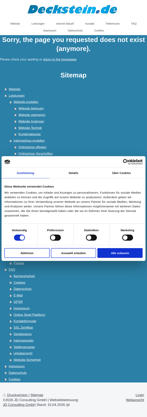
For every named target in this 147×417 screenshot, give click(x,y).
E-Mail (18, 295)
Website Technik (30, 128)
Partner (19, 263)
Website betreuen (31, 108)
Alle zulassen (120, 252)
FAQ (12, 269)
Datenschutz (23, 289)
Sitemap (36, 395)
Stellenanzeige (24, 347)
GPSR (18, 302)
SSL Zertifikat (23, 327)
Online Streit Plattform (29, 315)
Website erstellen (26, 102)
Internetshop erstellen (29, 140)
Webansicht (135, 400)
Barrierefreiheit (24, 276)
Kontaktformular (25, 321)
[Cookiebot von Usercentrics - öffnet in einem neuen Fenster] (126, 162)
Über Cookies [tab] (121, 173)
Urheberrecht (23, 353)
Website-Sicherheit (27, 360)
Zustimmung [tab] (25, 173)
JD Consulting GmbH (19, 405)
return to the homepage (60, 59)
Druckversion (16, 395)
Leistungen (17, 95)
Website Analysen (31, 121)
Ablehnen (26, 252)
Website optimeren (31, 115)
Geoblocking (23, 334)
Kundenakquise (29, 134)
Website (14, 89)
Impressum (22, 308)
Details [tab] (73, 173)
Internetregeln (23, 340)
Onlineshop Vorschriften (35, 153)
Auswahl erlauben (73, 252)
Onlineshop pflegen (32, 147)
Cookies (19, 282)
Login (140, 395)
